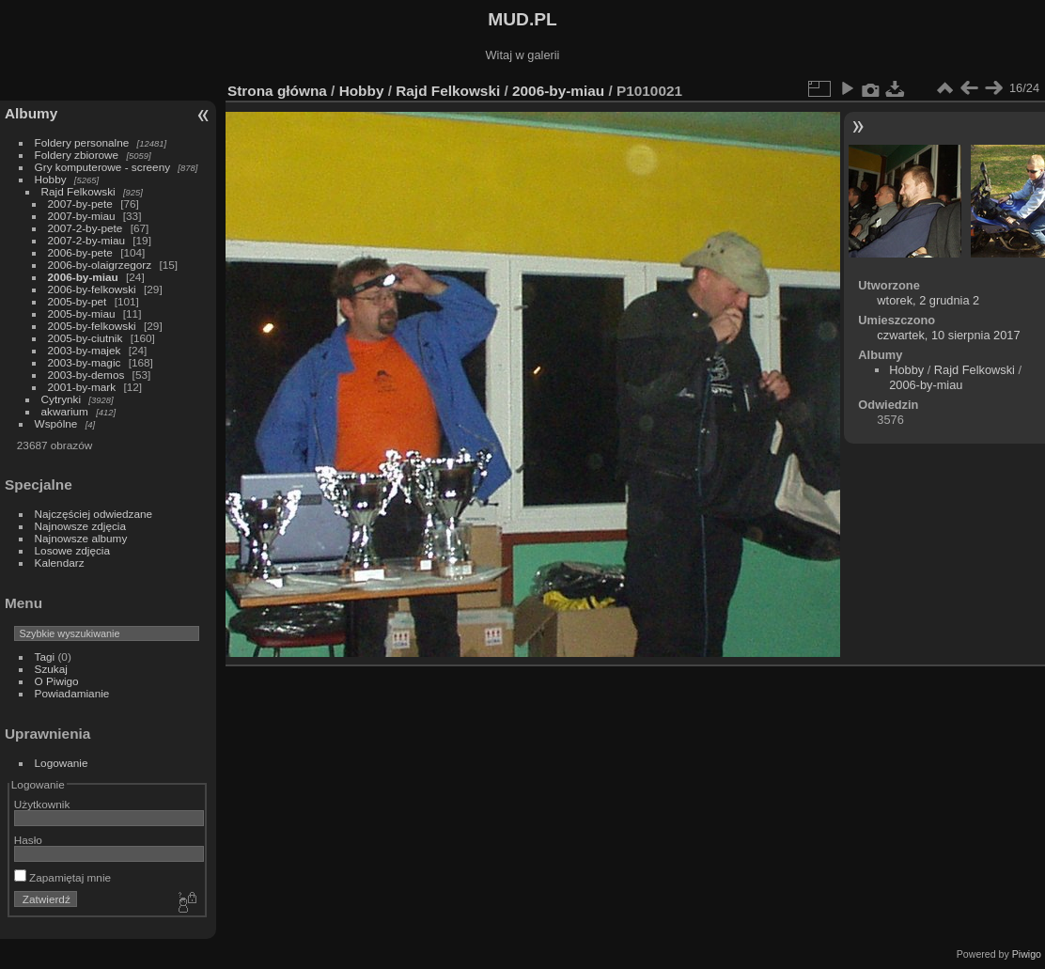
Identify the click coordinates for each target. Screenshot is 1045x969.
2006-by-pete (80, 252)
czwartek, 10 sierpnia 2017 (948, 335)
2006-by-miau (83, 277)
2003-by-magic (84, 362)
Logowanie (61, 763)
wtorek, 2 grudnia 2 (928, 300)
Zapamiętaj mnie (62, 877)
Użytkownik (42, 804)
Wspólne (56, 423)
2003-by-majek (84, 350)
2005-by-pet (77, 301)
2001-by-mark (82, 387)
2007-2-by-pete (85, 228)
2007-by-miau (82, 216)
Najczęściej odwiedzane (94, 514)
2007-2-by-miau (86, 240)
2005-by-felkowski (92, 326)
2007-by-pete (80, 203)
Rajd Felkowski (78, 191)
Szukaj (51, 669)
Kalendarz (60, 562)
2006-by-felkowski (92, 289)
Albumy (31, 113)
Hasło (28, 840)
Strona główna (277, 91)
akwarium (64, 411)
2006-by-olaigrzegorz (100, 264)
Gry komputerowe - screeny (103, 167)
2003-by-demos (86, 374)
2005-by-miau (82, 313)
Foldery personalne (82, 142)
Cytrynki (61, 399)
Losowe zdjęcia (72, 550)
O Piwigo (57, 681)
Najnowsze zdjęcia (80, 526)
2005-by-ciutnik (85, 338)
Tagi (45, 656)
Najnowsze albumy (81, 538)
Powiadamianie (72, 693)
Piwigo (1026, 954)
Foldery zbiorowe (77, 154)
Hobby (51, 179)
